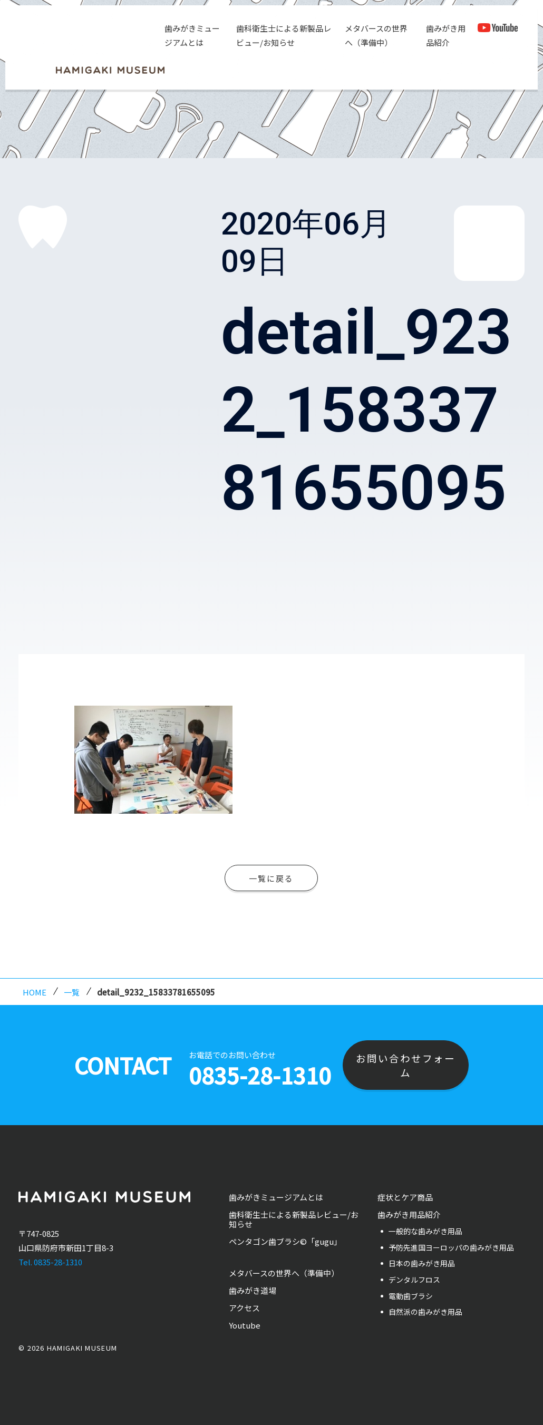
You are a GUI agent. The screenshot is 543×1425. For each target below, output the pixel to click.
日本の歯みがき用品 (422, 1263)
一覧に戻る (271, 878)
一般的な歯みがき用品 (425, 1231)
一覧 (72, 992)
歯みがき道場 (252, 1290)
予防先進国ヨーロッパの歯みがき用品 (451, 1247)
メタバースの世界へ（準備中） (374, 35)
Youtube (244, 1325)
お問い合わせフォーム (405, 1065)
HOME (34, 992)
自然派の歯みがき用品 (425, 1311)
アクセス (244, 1307)
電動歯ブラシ (411, 1296)
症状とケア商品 (405, 1197)
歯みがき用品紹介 (444, 35)
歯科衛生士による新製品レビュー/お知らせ (281, 35)
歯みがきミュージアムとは (190, 35)
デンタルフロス (414, 1279)
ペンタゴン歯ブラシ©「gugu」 (285, 1241)
